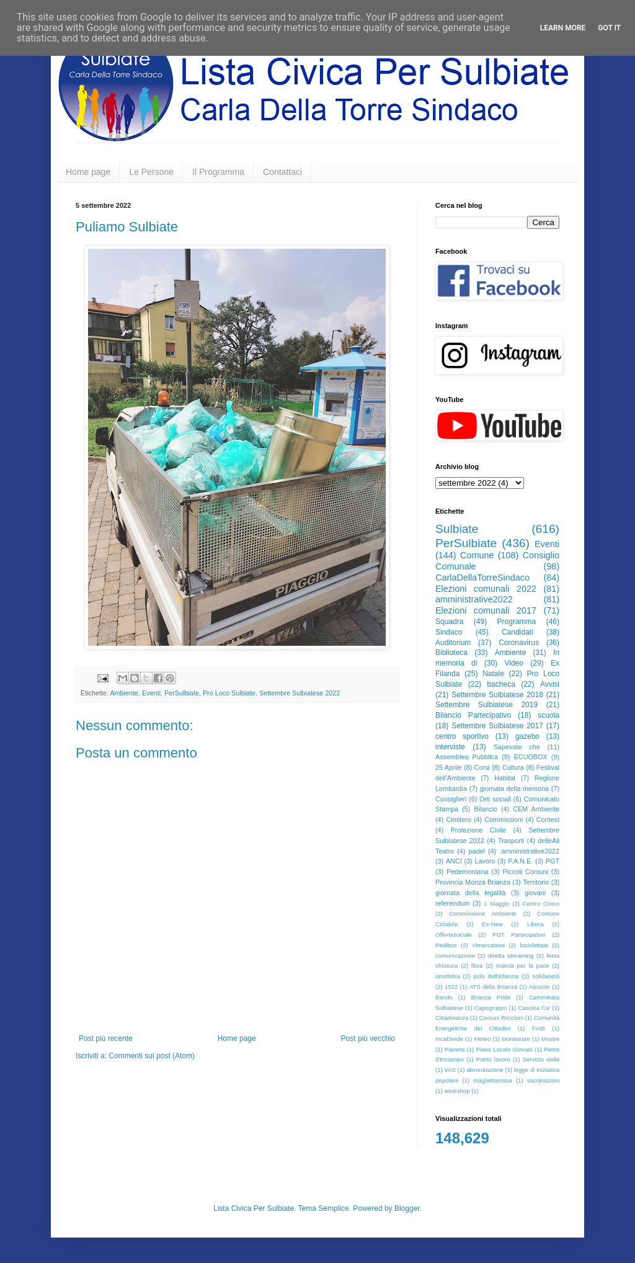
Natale (493, 673)
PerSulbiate (181, 693)
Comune (477, 555)
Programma (516, 621)
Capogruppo (490, 1007)
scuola (548, 715)
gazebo (527, 736)
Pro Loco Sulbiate (229, 693)
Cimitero (458, 819)
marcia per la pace (522, 965)
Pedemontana (467, 871)
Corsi (482, 767)
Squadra (449, 621)
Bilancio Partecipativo (473, 715)
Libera (535, 924)
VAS (450, 1069)
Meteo (482, 1038)
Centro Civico (541, 903)
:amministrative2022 (529, 851)
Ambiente (124, 693)
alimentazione (484, 1069)
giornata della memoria (514, 788)
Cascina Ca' (534, 1007)
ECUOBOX (531, 757)
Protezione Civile (478, 830)
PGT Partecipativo (519, 934)
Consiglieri (450, 799)
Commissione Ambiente (483, 913)
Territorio (536, 882)
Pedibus (446, 945)
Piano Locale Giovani (504, 1049)
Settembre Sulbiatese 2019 (486, 704)
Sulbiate (456, 528)
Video (513, 663)
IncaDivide (449, 1038)
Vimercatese (488, 945)
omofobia (447, 976)
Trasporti (511, 840)
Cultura (513, 767)
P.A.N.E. (520, 861)
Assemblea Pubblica (466, 757)
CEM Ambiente (536, 809)
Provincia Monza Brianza (472, 882)
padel (477, 851)
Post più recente (106, 1038)
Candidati (517, 632)
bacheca (501, 684)
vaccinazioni (543, 1080)
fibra (477, 965)
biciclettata (534, 945)
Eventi (151, 693)
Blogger (407, 1208)
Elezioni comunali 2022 (485, 589)
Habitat (504, 778)
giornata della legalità (470, 892)
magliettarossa (492, 1080)
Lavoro (484, 861)
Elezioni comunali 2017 (485, 610)
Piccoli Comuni (525, 871)
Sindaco (448, 632)
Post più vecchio (368, 1038)
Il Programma (218, 172)
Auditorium (453, 642)
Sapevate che (517, 747)
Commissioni (503, 819)
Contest (547, 819)
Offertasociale (453, 934)
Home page (88, 172)
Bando (444, 997)
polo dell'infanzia (495, 976)
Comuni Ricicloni (501, 1017)
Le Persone (151, 172)
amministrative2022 (474, 599)
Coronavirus (519, 642)
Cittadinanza (451, 1017)
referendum (452, 903)
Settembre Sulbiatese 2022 (299, 693)
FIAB (538, 1028)
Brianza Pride (490, 997)
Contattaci (282, 172)
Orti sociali (495, 799)
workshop (456, 1090)
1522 (451, 986)
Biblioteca (451, 652)
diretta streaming (510, 955)
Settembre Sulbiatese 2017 (497, 725)
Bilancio (485, 809)
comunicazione (455, 955)
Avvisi (549, 684)
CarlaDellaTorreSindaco (482, 577)
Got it (609, 28)
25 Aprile (448, 767)
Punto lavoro (493, 1059)
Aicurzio (539, 986)
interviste (450, 747)
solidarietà (545, 976)
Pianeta (455, 1049)
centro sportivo (462, 736)
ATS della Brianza (493, 986)
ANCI (454, 861)
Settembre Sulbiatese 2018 (497, 694)
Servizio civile (541, 1059)
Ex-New (492, 924)
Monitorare (516, 1038)
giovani (535, 892)
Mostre (550, 1038)
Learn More (563, 28)
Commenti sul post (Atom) (152, 1055)
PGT (552, 861)
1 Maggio (496, 903)
